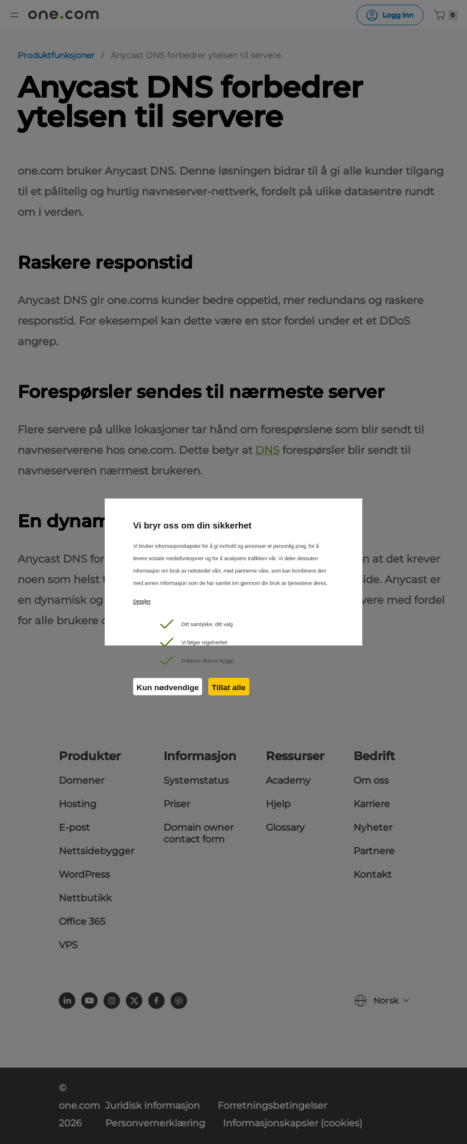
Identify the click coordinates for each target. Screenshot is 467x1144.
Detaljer (142, 601)
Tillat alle (229, 687)
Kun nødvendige (167, 687)
